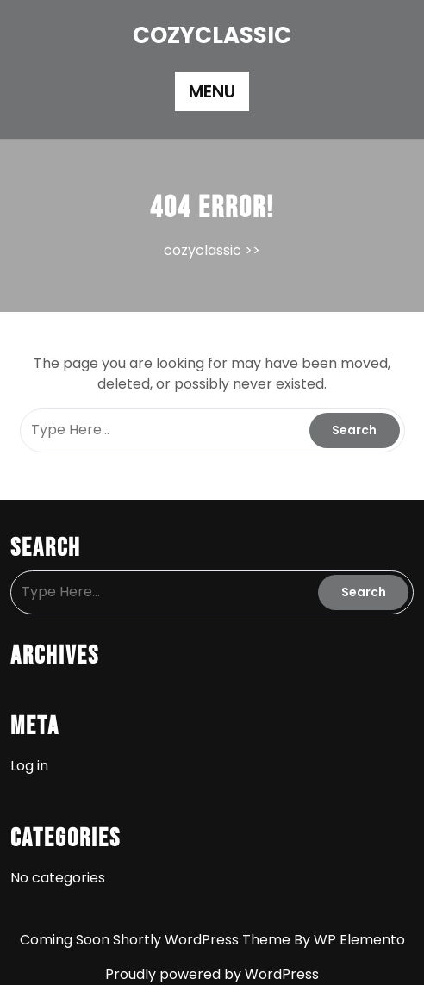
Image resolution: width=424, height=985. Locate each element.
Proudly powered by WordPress (212, 974)
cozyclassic (212, 35)
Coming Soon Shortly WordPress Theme (157, 940)
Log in (29, 766)
